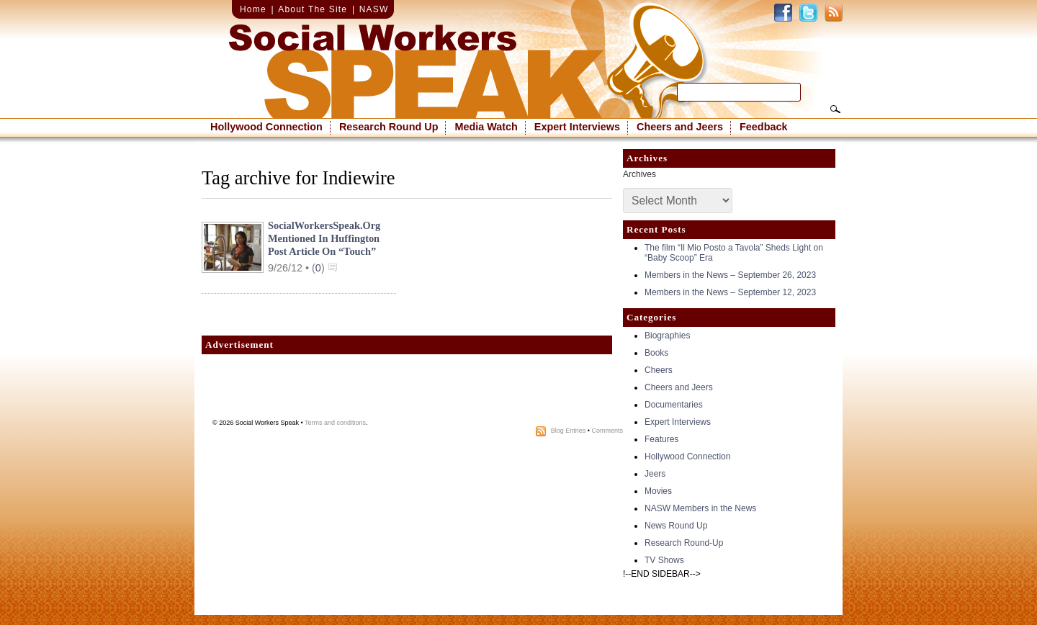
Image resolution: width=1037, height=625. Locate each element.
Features (661, 439)
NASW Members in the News (700, 508)
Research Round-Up (684, 543)
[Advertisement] (406, 390)
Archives (639, 174)
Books (656, 353)
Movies (658, 491)
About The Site (312, 9)
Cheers (659, 370)
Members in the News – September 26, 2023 (730, 275)
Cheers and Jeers (680, 126)
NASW (374, 9)
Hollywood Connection (266, 126)
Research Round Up (389, 126)
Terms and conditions (335, 422)
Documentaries (674, 405)
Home (253, 9)
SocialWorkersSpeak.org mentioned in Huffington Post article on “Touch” (324, 238)
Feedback (763, 126)
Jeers (655, 474)
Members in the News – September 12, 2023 (730, 292)
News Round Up (676, 526)
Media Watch (485, 126)
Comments (607, 430)
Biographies (667, 336)
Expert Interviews (577, 126)
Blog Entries (568, 430)
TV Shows (664, 560)
